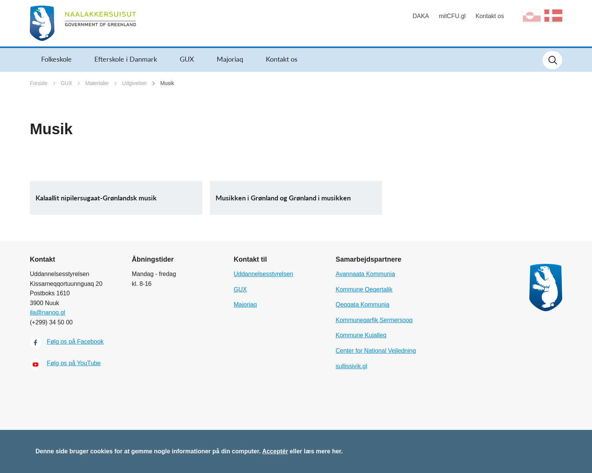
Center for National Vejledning (376, 350)
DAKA (421, 16)
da (553, 15)
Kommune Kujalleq (361, 335)
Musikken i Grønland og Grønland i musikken (283, 198)
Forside (39, 83)
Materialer (97, 83)
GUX (187, 59)
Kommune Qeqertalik (364, 289)
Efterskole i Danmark (125, 59)
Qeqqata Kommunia (362, 304)
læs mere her (322, 451)
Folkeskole (56, 59)
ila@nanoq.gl (47, 312)
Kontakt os (489, 16)
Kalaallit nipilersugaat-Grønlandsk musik (96, 198)
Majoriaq (230, 59)
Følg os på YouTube (74, 363)
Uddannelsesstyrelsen (263, 274)
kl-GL (532, 15)
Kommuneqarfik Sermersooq (374, 320)
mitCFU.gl (452, 16)
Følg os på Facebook (75, 341)
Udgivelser (134, 83)
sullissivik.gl (351, 366)
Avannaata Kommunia (365, 274)
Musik (167, 83)
